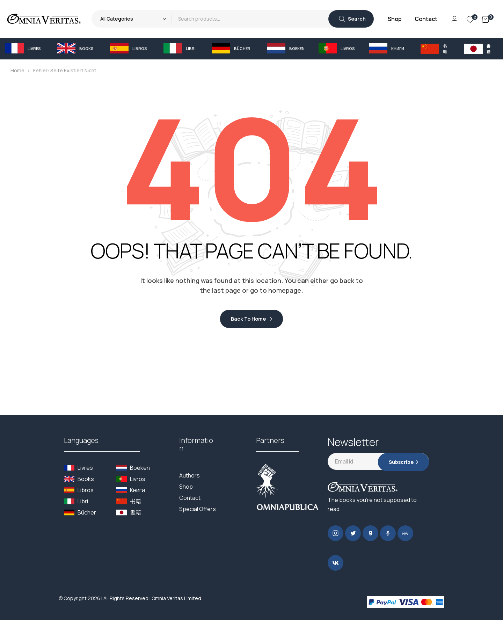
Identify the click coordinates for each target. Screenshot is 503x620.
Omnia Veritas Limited (176, 598)
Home (17, 70)
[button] (26, 48)
